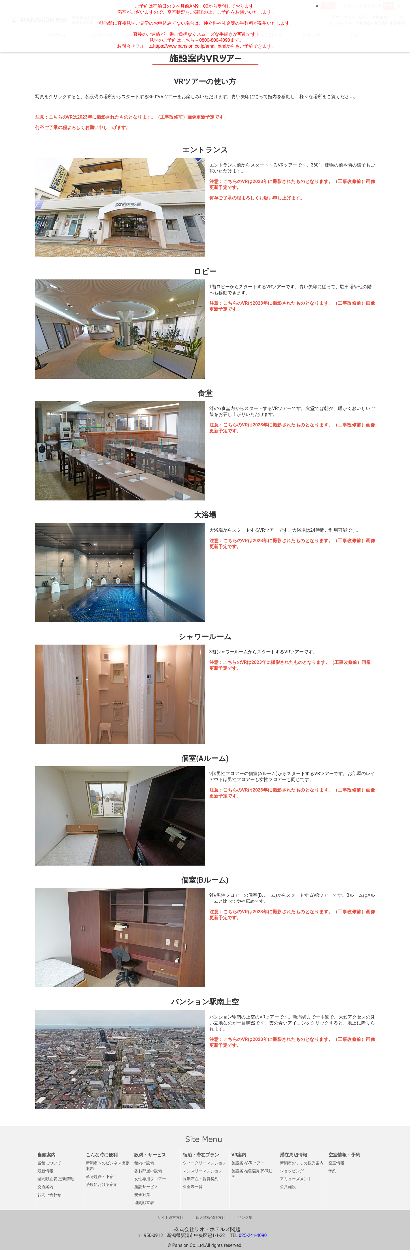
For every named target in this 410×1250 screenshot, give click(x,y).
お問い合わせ (49, 1194)
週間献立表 (144, 1202)
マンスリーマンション (202, 1171)
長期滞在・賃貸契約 (200, 1179)
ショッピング (292, 1171)
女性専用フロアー (150, 1179)
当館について (49, 1163)
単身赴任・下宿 (100, 1176)
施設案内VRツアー (247, 1163)
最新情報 (45, 1171)
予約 (332, 1171)
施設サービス (146, 1186)
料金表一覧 (193, 1186)
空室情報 (336, 1163)
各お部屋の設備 (148, 1171)
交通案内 (45, 1186)
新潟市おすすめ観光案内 (302, 1163)
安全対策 (142, 1194)
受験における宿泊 (102, 1184)
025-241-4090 (253, 1235)
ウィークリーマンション (204, 1163)
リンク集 (245, 1217)
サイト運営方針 (170, 1217)
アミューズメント (296, 1179)
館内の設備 (144, 1163)
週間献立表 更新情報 (55, 1179)
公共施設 (288, 1186)
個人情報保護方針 (210, 1217)
